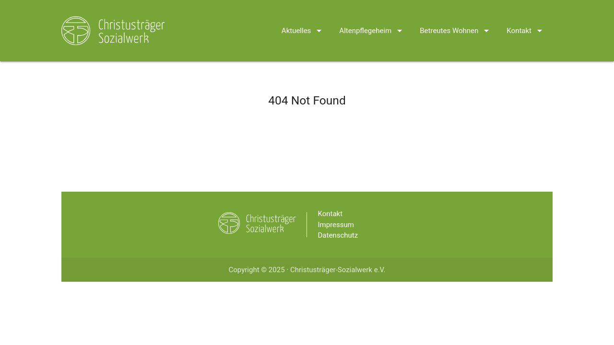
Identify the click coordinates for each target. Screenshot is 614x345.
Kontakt (526, 18)
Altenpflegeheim (372, 18)
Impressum (336, 224)
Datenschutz (338, 235)
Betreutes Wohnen (456, 18)
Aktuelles (303, 18)
